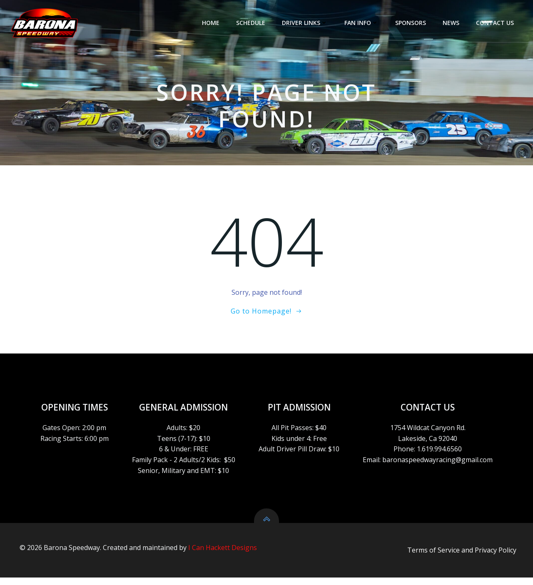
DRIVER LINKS (306, 23)
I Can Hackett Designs (222, 554)
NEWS (451, 23)
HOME (211, 23)
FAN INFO (362, 23)
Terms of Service (433, 557)
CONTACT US (496, 23)
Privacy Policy (495, 557)
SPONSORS (411, 23)
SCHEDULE (251, 23)
